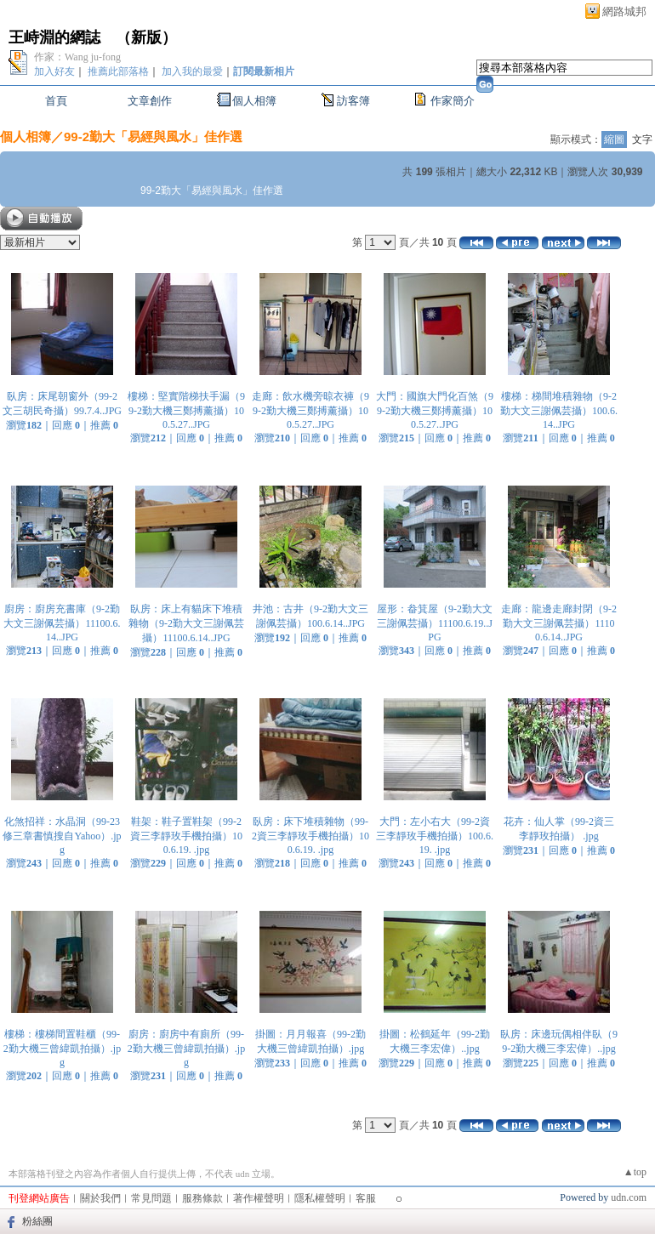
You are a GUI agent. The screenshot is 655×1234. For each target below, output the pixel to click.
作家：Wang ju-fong (77, 57)
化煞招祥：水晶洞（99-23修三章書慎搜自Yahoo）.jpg (62, 836)
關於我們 (100, 1198)
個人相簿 (254, 100)
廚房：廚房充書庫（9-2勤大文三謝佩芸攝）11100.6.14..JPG (61, 623)
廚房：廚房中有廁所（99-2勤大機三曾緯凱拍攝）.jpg (186, 1048)
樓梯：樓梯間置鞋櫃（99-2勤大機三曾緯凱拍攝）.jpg (62, 1048)
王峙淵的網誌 (54, 37)
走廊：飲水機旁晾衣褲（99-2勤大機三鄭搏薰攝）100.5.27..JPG (310, 410)
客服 (366, 1198)
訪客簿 (353, 100)
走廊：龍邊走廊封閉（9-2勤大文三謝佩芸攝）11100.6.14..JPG (559, 623)
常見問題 (151, 1198)
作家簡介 (452, 100)
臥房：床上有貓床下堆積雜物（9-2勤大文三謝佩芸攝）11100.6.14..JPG (186, 623)
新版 (146, 37)
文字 (642, 139)
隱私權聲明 (319, 1198)
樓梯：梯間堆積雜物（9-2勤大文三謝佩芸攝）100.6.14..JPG (559, 410)
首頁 (56, 100)
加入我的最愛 (192, 71)
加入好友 (54, 71)
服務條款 (202, 1198)
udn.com (628, 1197)
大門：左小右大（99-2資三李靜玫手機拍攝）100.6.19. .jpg (434, 836)
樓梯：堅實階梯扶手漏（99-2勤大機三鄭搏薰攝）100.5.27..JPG (186, 410)
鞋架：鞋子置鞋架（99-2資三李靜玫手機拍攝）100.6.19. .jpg (186, 836)
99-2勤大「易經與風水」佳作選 (153, 136)
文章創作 (150, 100)
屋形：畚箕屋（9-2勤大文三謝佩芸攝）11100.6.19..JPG (435, 623)
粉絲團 (37, 1221)
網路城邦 (624, 11)
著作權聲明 (258, 1198)
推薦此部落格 (118, 71)
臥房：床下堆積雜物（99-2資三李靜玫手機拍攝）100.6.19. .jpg (310, 836)
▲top (635, 1172)
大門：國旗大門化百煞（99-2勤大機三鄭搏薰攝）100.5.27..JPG (434, 410)
